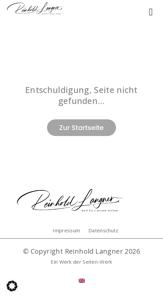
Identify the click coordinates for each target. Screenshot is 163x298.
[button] (12, 286)
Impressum (66, 230)
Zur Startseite (81, 127)
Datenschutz (103, 230)
